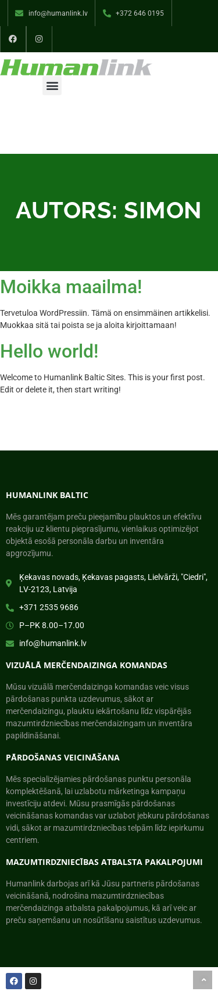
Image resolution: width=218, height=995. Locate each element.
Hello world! (49, 351)
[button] (52, 85)
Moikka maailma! (71, 287)
